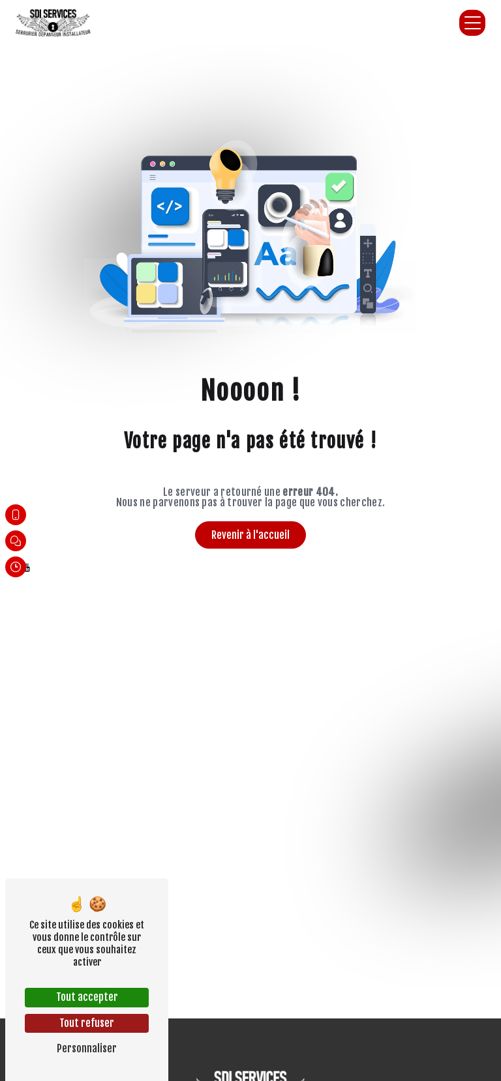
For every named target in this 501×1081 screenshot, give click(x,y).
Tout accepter (87, 996)
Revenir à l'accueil (250, 534)
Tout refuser (86, 1023)
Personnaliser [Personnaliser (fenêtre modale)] (87, 1048)
